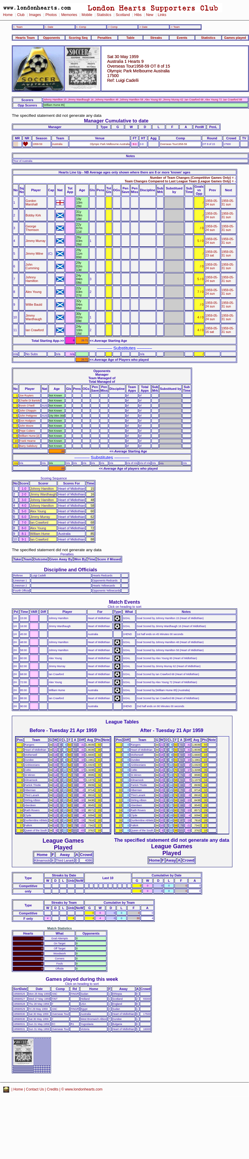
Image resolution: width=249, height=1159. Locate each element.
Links (162, 15)
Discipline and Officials (70, 569)
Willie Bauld (33, 304)
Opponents (51, 37)
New (149, 15)
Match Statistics (59, 928)
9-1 (135, 144)
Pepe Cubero (27, 430)
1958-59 (37, 144)
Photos (51, 15)
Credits (52, 1089)
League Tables (122, 721)
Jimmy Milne (34, 253)
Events (182, 37)
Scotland (123, 15)
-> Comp (112, 26)
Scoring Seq (78, 37)
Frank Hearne (28, 440)
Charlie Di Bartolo (30, 400)
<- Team (18, 26)
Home (8, 15)
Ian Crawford (34, 330)
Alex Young (33, 292)
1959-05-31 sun (227, 202)
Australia (57, 144)
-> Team (175, 26)
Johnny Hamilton (31, 279)
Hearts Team (25, 37)
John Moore (26, 425)
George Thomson (32, 228)
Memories (69, 15)
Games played (235, 37)
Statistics (104, 15)
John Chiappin (28, 410)
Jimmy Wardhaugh (33, 317)
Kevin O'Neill (27, 405)
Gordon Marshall (31, 202)
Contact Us (35, 1089)
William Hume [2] (29, 435)
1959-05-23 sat (211, 253)
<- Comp (81, 26)
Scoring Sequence (54, 478)
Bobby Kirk (33, 215)
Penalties (105, 37)
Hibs (137, 15)
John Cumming (32, 266)
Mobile (87, 15)
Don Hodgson (28, 420)
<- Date (48, 26)
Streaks (156, 37)
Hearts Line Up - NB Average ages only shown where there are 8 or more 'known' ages (124, 172)
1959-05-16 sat (211, 330)
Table (130, 37)
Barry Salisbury (28, 445)
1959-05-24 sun (211, 202)
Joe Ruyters (27, 395)
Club (21, 15)
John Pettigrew (28, 415)
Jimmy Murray (35, 241)
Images (35, 15)
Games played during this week (82, 979)
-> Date (143, 26)
